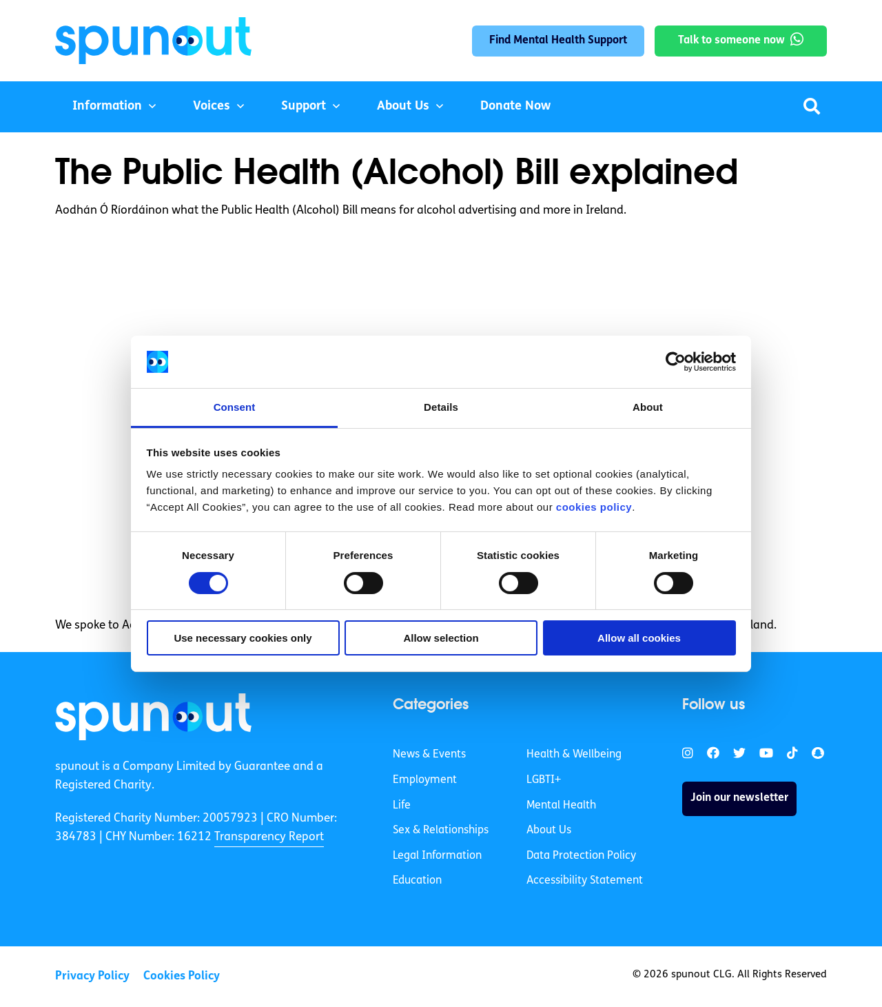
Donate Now (515, 106)
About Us (403, 106)
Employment (425, 780)
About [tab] (648, 407)
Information (107, 106)
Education (417, 880)
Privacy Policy (92, 976)
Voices (211, 106)
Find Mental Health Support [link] (558, 40)
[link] (153, 716)
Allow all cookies (639, 638)
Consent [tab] (235, 407)
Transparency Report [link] (269, 837)
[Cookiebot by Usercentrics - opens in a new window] (675, 362)
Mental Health (561, 805)
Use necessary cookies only (242, 638)
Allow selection (440, 638)
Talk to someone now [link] (731, 40)
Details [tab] (441, 407)
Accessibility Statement (584, 880)
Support (303, 106)
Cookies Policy (181, 976)
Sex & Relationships (441, 830)
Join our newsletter (739, 798)
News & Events (429, 754)
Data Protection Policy (581, 856)
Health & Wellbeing (574, 754)
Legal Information (437, 856)
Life (402, 805)
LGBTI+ (543, 780)
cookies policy (594, 507)
